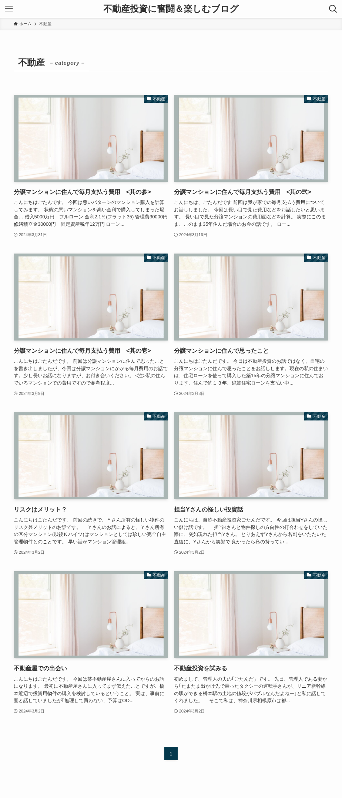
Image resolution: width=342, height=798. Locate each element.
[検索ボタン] (333, 9)
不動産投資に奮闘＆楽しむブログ (171, 8)
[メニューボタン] (9, 9)
